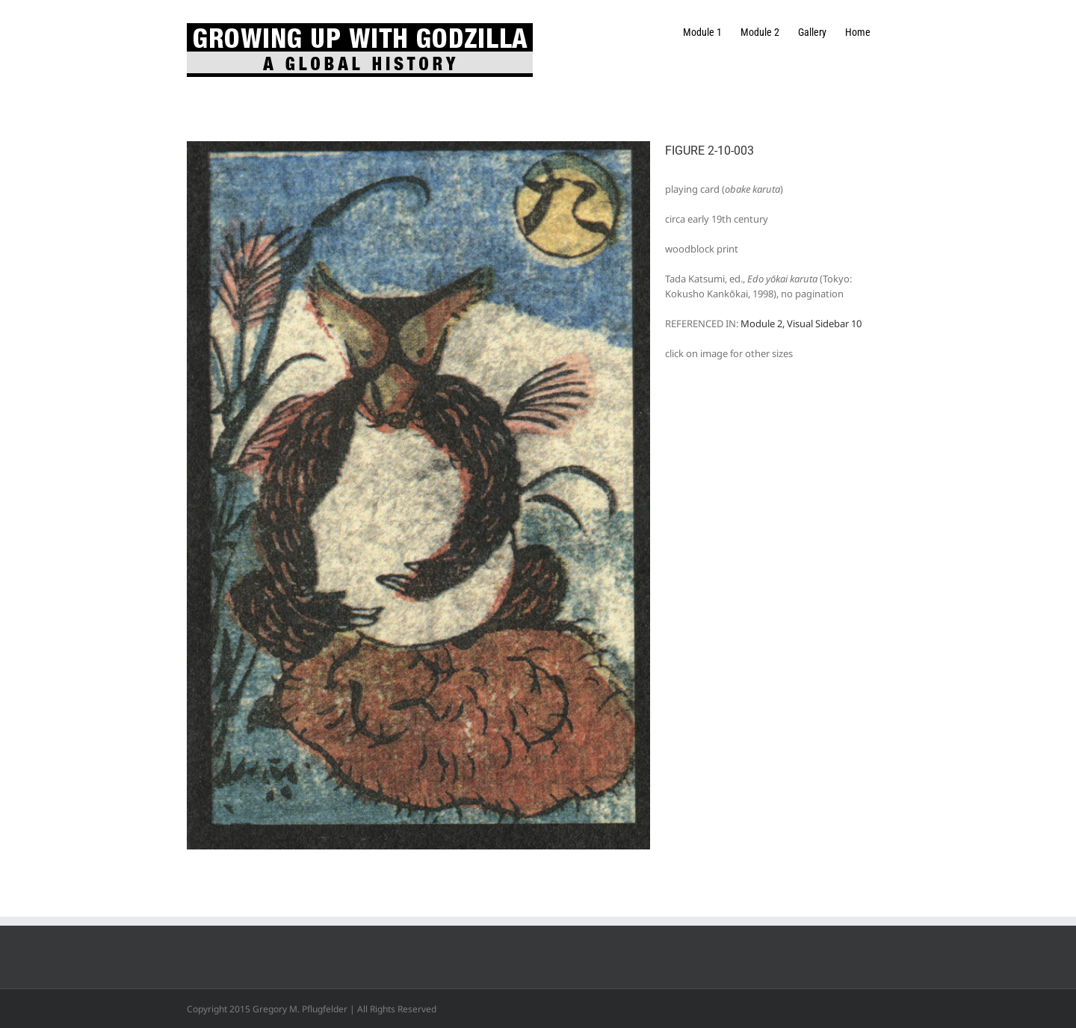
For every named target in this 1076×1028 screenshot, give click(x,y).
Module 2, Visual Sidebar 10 (801, 323)
